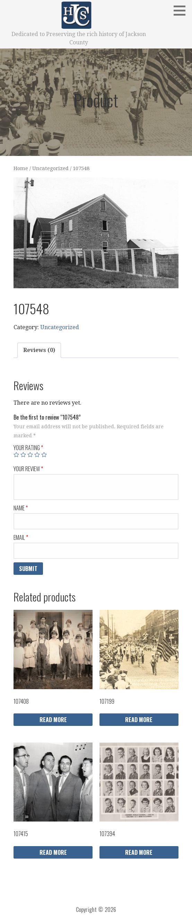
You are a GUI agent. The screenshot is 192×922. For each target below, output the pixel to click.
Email (21, 537)
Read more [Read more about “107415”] (53, 852)
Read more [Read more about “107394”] (138, 852)
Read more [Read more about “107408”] (53, 719)
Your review (28, 469)
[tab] (39, 350)
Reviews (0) (39, 350)
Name (21, 508)
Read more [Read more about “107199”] (138, 719)
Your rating (28, 448)
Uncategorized (50, 168)
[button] (182, 10)
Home (21, 168)
